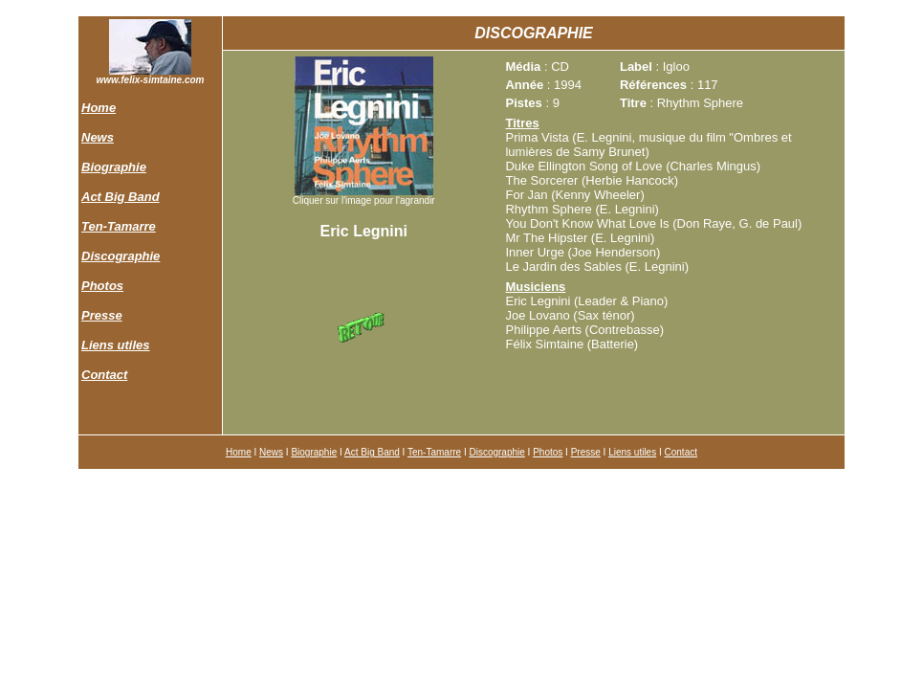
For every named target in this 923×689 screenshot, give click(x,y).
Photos (102, 285)
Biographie (113, 167)
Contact (104, 374)
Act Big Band (120, 196)
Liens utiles (115, 345)
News (97, 137)
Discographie (120, 256)
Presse (101, 315)
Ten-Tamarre (118, 226)
